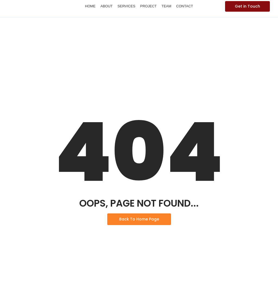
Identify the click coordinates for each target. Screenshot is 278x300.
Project (148, 6)
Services (126, 6)
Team (166, 6)
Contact (184, 6)
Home (90, 6)
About (106, 6)
